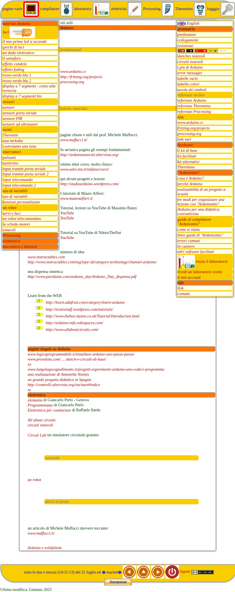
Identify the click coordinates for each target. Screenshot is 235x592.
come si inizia (189, 229)
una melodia (13, 141)
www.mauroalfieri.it (76, 198)
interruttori (12, 152)
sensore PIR (12, 118)
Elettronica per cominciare (49, 410)
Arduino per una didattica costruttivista (198, 211)
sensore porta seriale (20, 113)
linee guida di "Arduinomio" (200, 235)
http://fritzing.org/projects (81, 77)
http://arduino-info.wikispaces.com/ (74, 323)
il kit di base (187, 150)
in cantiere (186, 246)
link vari (184, 139)
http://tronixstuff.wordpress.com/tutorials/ (79, 309)
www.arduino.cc (191, 122)
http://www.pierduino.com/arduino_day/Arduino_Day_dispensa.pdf (81, 276)
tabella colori (188, 84)
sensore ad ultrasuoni (20, 124)
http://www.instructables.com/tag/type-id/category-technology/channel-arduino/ (91, 262)
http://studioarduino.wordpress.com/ (89, 184)
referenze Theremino (194, 106)
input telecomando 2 (19, 185)
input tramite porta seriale (24, 168)
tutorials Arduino (17, 23)
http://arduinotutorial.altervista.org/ (89, 154)
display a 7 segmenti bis (22, 96)
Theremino (186, 167)
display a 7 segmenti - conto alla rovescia (29, 88)
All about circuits (41, 420)
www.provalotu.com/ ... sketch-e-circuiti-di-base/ (66, 359)
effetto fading (13, 69)
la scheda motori (16, 224)
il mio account (189, 277)
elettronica (11, 241)
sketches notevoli (191, 56)
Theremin (10, 135)
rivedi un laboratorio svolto (200, 272)
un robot (10, 207)
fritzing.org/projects (193, 128)
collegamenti (188, 40)
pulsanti (9, 157)
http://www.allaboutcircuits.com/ (72, 329)
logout (178, 571)
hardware (185, 145)
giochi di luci (13, 47)
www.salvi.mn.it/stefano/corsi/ (84, 169)
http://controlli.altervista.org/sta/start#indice (63, 384)
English (188, 23)
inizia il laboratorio (203, 261)
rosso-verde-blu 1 (17, 75)
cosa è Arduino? (191, 178)
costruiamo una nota (19, 146)
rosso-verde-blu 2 (17, 80)
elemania (34, 400)
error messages (190, 73)
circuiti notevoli (190, 62)
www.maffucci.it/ (73, 140)
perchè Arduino (190, 184)
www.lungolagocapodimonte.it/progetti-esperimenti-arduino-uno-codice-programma (95, 369)
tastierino (10, 163)
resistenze (185, 45)
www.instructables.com (46, 257)
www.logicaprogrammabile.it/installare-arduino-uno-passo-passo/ (81, 354)
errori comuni (189, 240)
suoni (7, 129)
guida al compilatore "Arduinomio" (194, 221)
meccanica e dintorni (20, 246)
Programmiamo (40, 405)
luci (19, 32)
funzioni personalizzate (21, 202)
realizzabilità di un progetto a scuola (201, 191)
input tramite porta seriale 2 (26, 174)
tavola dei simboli (192, 89)
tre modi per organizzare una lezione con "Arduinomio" (201, 201)
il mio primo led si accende (25, 42)
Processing (11, 235)
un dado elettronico (18, 53)
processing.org (189, 134)
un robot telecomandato (22, 219)
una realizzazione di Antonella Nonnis (58, 374)
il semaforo (12, 58)
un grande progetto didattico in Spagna (59, 379)
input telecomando (18, 180)
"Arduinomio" (189, 173)
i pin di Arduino (190, 67)
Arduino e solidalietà (44, 547)
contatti (184, 294)
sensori (9, 102)
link (181, 117)
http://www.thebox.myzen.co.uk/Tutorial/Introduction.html (92, 316)
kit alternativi (188, 161)
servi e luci (11, 213)
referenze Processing (194, 111)
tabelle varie (188, 78)
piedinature (187, 34)
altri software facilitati (196, 252)
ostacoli (9, 230)
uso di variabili (15, 191)
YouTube (67, 213)
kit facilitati (187, 156)
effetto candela (15, 64)
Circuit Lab (36, 435)
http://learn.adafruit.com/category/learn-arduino (85, 302)
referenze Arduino (192, 100)
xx (29, 364)
